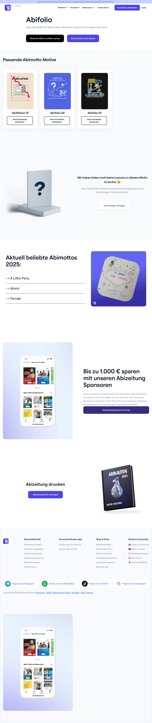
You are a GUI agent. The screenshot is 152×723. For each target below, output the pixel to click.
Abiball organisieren (33, 553)
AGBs (49, 592)
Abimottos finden (32, 562)
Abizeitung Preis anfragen (45, 494)
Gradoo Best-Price (104, 549)
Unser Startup (87, 592)
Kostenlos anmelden (127, 7)
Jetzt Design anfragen (114, 205)
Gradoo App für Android (70, 544)
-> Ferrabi (13, 298)
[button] (63, 7)
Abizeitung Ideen (103, 544)
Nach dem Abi (102, 567)
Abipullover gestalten (33, 549)
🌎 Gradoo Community (138, 544)
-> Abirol (12, 288)
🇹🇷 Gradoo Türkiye (136, 549)
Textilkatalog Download (106, 558)
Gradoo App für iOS (68, 549)
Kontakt (75, 592)
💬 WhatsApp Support (138, 553)
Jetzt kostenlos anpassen (19, 120)
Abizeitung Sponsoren (34, 558)
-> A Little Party (17, 278)
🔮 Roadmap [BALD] (137, 562)
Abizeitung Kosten (104, 553)
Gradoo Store (103, 7)
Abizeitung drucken (33, 544)
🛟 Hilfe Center (135, 558)
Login (143, 7)
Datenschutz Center (62, 592)
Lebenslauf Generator (105, 562)
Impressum (40, 592)
